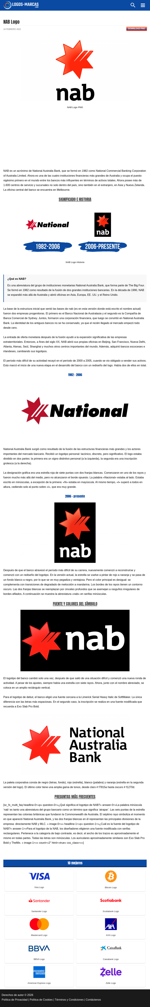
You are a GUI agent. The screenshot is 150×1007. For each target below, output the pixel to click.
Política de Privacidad (15, 999)
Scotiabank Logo (111, 911)
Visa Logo (39, 887)
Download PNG (136, 28)
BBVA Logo (39, 959)
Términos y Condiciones (69, 999)
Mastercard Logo (39, 935)
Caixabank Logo (111, 959)
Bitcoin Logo (111, 887)
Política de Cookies (41, 999)
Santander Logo (39, 911)
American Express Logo (39, 983)
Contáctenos (93, 999)
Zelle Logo (111, 983)
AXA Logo (111, 935)
